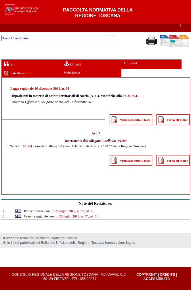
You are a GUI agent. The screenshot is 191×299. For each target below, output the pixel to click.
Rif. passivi (130, 72)
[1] (3, 221)
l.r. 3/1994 (130, 105)
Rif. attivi (72, 72)
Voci (9, 72)
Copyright (146, 284)
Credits (167, 284)
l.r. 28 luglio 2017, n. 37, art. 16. (73, 220)
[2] (3, 226)
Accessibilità (157, 288)
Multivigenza (72, 81)
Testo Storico (15, 82)
